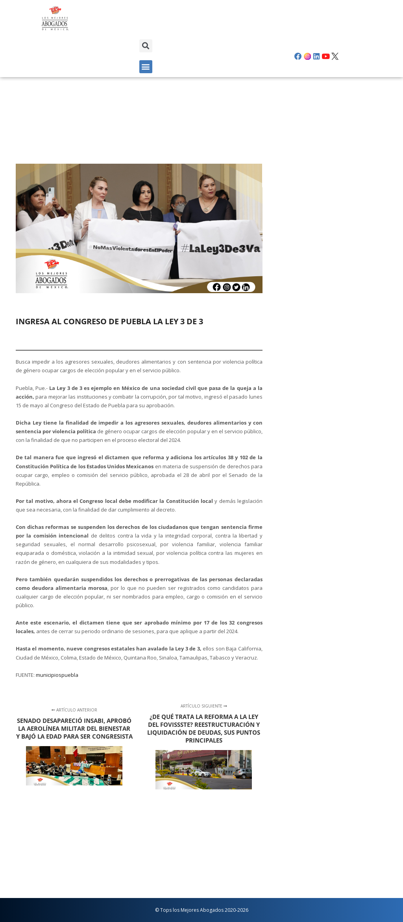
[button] (145, 45)
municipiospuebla (57, 674)
